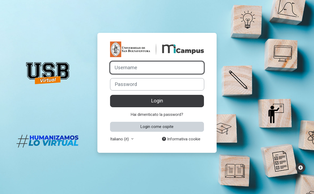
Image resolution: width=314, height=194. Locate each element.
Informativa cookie (181, 139)
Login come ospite (157, 126)
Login (157, 101)
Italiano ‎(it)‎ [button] (120, 139)
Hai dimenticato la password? (157, 114)
